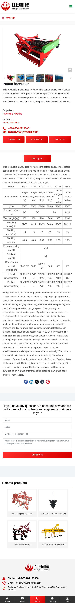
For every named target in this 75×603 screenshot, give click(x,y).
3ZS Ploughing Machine (22, 514)
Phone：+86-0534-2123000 (23, 578)
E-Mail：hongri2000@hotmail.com (24, 583)
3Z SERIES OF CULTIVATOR (53, 514)
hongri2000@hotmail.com (23, 131)
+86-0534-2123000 (18, 128)
